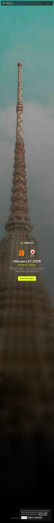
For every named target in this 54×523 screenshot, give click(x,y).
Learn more (38, 517)
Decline (30, 517)
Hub (49, 3)
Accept (24, 517)
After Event (15, 518)
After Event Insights (27, 278)
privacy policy (43, 514)
